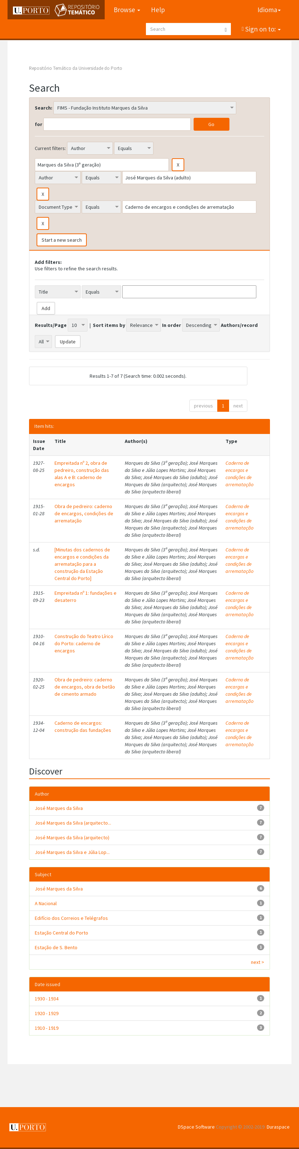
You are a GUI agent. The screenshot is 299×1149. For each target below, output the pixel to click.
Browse (127, 9)
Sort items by (109, 325)
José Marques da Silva (59, 808)
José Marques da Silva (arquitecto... (73, 823)
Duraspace (278, 1127)
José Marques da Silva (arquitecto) (72, 837)
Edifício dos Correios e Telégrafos (71, 918)
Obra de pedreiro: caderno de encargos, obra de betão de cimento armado (84, 686)
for (38, 124)
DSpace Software (196, 1127)
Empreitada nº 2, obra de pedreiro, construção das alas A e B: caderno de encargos (81, 474)
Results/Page (51, 325)
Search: (43, 108)
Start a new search (62, 240)
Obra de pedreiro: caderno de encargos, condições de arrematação (83, 513)
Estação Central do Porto (61, 933)
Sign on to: (262, 29)
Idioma (269, 9)
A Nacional (46, 903)
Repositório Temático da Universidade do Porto (75, 68)
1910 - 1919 (46, 1028)
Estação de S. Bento (56, 947)
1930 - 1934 (46, 998)
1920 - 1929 (46, 1013)
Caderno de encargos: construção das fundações (82, 726)
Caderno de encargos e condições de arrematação (239, 474)
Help (158, 9)
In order (171, 325)
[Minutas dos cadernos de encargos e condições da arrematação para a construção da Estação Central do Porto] (82, 563)
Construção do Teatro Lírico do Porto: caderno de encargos (83, 643)
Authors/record (239, 325)
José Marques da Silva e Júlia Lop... (72, 852)
